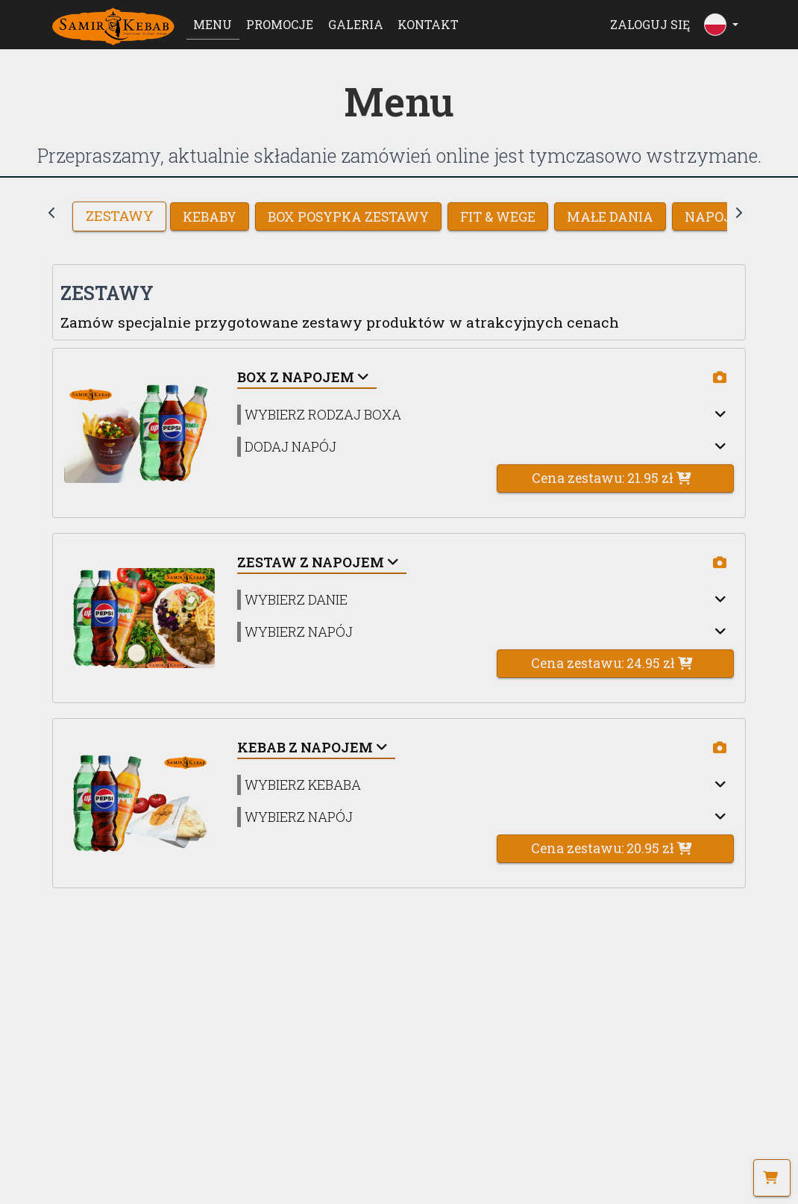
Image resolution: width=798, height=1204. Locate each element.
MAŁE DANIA (610, 216)
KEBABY (209, 216)
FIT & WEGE (497, 216)
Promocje (279, 24)
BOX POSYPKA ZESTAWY (348, 216)
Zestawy (119, 216)
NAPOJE (712, 216)
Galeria (355, 24)
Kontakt (428, 24)
